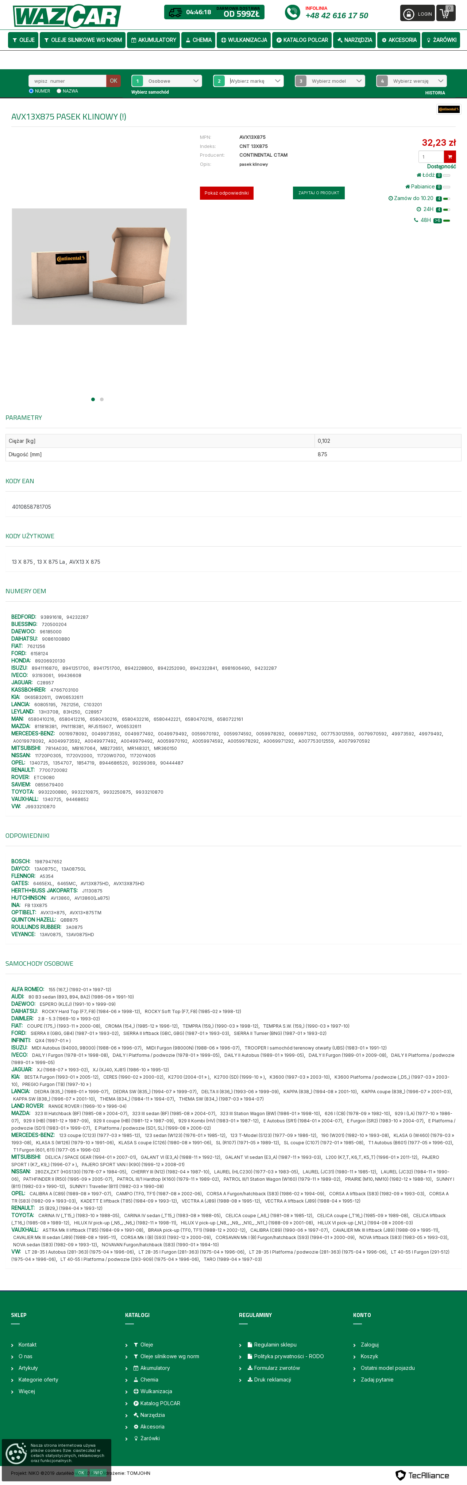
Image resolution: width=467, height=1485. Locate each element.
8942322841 (203, 668)
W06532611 (128, 726)
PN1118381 (72, 726)
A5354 (47, 876)
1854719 (85, 763)
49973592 (402, 733)
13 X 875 (22, 562)
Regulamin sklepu (272, 1344)
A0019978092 (28, 741)
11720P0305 (48, 755)
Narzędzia (354, 40)
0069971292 (302, 733)
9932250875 (117, 792)
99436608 (69, 675)
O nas (25, 1356)
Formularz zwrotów (273, 1368)
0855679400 (49, 785)
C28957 (45, 682)
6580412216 (72, 719)
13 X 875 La (51, 562)
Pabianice (427, 186)
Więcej (27, 1391)
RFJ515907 (100, 726)
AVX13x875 (52, 912)
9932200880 (52, 792)
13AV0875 (50, 934)
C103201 (93, 704)
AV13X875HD (95, 883)
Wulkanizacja (243, 40)
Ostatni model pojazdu (388, 1368)
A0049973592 (64, 741)
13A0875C (45, 869)
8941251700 (75, 668)
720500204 (54, 624)
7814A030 (56, 748)
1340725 (39, 763)
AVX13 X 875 (84, 562)
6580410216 (41, 719)
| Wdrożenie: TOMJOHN (124, 1473)
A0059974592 (207, 741)
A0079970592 (354, 741)
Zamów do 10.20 (419, 198)
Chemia (198, 40)
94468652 (77, 799)
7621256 (36, 646)
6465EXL (43, 883)
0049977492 (139, 733)
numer (42, 91)
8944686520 (113, 763)
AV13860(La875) (92, 898)
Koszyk (369, 1356)
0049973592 (106, 733)
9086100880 (56, 639)
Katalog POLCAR (302, 40)
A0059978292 (243, 741)
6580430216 (103, 719)
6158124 (39, 653)
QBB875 (69, 920)
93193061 (42, 675)
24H (433, 209)
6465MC (66, 883)
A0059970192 (172, 741)
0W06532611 (69, 697)
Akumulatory (153, 40)
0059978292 (270, 733)
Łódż (433, 175)
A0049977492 (100, 741)
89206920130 (50, 661)
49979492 (430, 733)
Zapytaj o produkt (318, 193)
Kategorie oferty (38, 1379)
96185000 (51, 631)
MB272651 (111, 748)
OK (113, 81)
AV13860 (60, 898)
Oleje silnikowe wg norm (82, 40)
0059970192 (205, 733)
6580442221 (167, 719)
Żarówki (440, 40)
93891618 (51, 617)
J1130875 (92, 891)
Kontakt (27, 1344)
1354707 (62, 763)
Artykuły (28, 1368)
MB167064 (84, 748)
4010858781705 (31, 507)
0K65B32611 (37, 697)
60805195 (45, 704)
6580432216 (135, 719)
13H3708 (48, 712)
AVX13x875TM (85, 912)
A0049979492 (137, 741)
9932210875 (85, 792)
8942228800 (139, 668)
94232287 (77, 617)
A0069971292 (278, 741)
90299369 (143, 763)
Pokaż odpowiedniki (227, 193)
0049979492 (172, 733)
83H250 (71, 712)
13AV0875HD (80, 934)
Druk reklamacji (269, 1379)
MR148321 (138, 748)
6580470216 (198, 719)
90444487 (172, 763)
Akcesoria (399, 40)
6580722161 (230, 719)
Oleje (23, 40)
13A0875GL (73, 869)
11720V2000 (79, 755)
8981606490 (236, 668)
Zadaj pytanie (377, 1379)
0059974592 (237, 733)
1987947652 (48, 861)
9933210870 (149, 792)
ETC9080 (44, 777)
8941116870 (45, 668)
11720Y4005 (143, 755)
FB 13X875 (36, 905)
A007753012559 (316, 741)
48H (432, 220)
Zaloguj (370, 1344)
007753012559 (337, 733)
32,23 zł (439, 142)
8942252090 (171, 668)
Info (98, 1472)
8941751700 (106, 668)
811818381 (46, 726)
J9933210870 (40, 806)
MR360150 (165, 748)
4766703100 (64, 690)
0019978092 (73, 733)
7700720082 (53, 770)
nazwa (70, 91)
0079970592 (372, 733)
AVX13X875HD (128, 883)
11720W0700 (111, 755)
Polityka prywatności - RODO (285, 1356)
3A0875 (74, 927)
